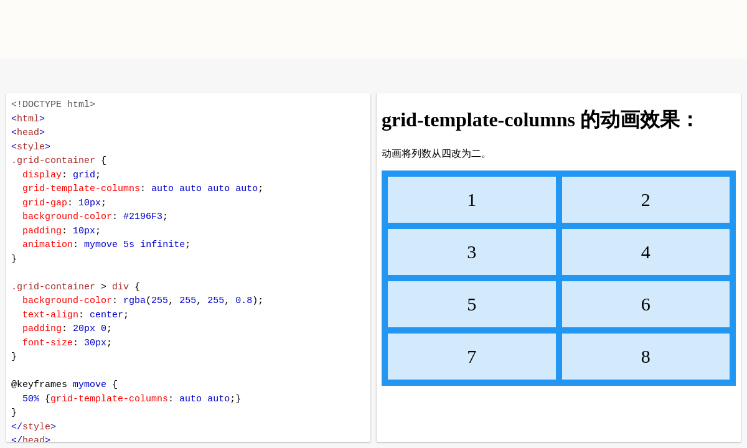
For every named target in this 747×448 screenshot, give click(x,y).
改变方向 (60, 75)
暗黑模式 (101, 75)
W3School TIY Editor (111, 29)
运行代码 (168, 75)
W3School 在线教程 (20, 75)
